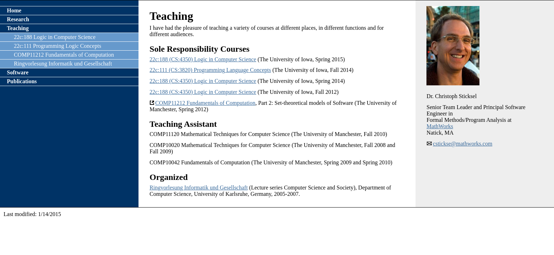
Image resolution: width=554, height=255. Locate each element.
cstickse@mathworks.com (462, 144)
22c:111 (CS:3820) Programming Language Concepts (210, 70)
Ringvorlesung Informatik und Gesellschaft (198, 188)
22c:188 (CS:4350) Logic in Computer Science (202, 59)
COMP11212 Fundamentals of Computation (205, 103)
